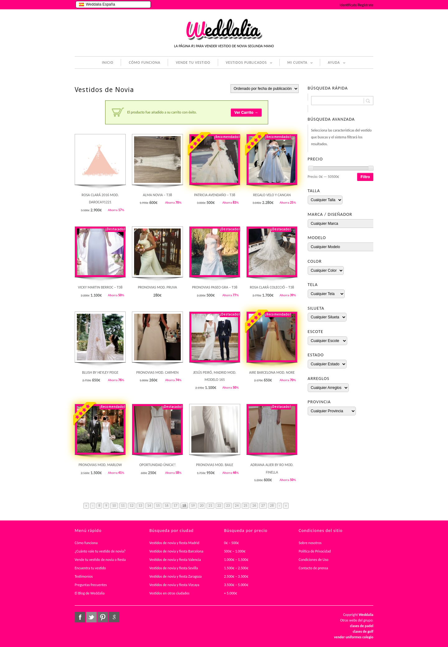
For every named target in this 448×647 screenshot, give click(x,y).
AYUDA (333, 63)
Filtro (365, 177)
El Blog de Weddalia (90, 593)
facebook (80, 617)
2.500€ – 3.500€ (236, 576)
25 (245, 505)
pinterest (102, 617)
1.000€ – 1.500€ (236, 559)
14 (149, 505)
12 (131, 505)
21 (210, 505)
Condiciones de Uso (314, 559)
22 (219, 505)
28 (272, 505)
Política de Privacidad (315, 551)
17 (175, 505)
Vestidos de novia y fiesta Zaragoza (175, 576)
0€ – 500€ (231, 543)
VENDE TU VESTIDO (193, 62)
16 (166, 505)
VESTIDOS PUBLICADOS (245, 63)
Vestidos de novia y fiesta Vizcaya (174, 585)
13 (140, 505)
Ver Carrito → (246, 112)
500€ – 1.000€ (234, 551)
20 (201, 505)
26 (254, 505)
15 (158, 505)
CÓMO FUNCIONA (144, 62)
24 (237, 505)
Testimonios (84, 576)
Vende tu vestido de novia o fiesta (100, 559)
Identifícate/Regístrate (356, 5)
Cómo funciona (86, 543)
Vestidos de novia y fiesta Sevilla (173, 568)
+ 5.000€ (230, 593)
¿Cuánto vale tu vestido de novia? (100, 551)
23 (228, 505)
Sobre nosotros (310, 543)
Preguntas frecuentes (91, 585)
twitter (91, 617)
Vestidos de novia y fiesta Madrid (174, 543)
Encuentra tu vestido (90, 568)
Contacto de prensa (313, 568)
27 (263, 505)
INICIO (107, 62)
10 (114, 505)
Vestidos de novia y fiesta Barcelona (176, 551)
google (114, 617)
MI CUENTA (296, 63)
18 (184, 505)
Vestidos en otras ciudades (169, 593)
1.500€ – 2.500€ (236, 568)
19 (193, 505)
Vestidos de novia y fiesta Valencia (175, 559)
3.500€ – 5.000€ (236, 585)
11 (123, 505)
